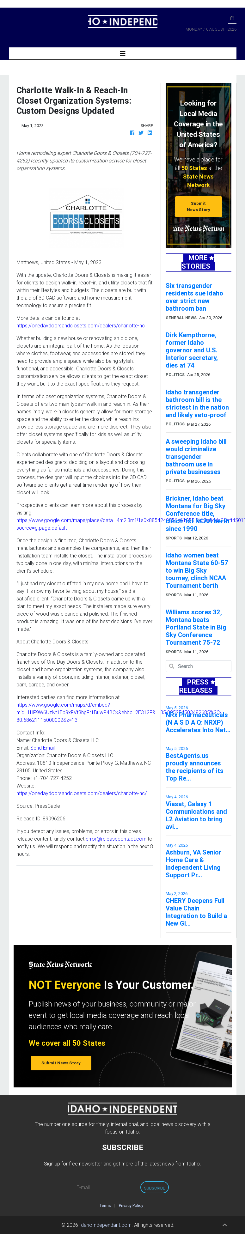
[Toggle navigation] (122, 53)
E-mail (83, 1187)
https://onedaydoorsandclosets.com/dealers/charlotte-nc (80, 325)
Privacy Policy (131, 1205)
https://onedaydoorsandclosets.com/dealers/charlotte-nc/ (81, 793)
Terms (105, 1205)
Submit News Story (198, 206)
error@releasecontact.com (116, 839)
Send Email (42, 748)
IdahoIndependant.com (105, 1225)
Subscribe (154, 1188)
